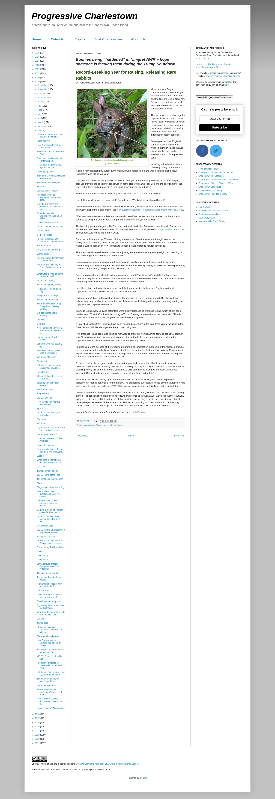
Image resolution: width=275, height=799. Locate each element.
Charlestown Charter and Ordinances (215, 172)
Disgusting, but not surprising (50, 487)
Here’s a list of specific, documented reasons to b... (49, 701)
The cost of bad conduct (48, 573)
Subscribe (219, 127)
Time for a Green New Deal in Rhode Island (51, 177)
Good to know (43, 590)
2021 (37, 73)
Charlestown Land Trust (209, 187)
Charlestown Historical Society (212, 194)
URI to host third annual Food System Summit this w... (51, 673)
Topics (80, 39)
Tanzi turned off (44, 245)
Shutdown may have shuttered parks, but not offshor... (49, 629)
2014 (37, 730)
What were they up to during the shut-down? (50, 275)
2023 (37, 65)
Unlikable (41, 619)
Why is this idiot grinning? (49, 250)
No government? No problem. (51, 708)
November (42, 89)
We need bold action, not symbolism (48, 413)
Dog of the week (44, 235)
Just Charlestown (108, 39)
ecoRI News (204, 207)
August (41, 101)
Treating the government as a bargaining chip (50, 650)
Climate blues (43, 230)
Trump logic (42, 623)
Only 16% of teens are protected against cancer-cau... (50, 206)
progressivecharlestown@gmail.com (223, 76)
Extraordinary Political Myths (50, 547)
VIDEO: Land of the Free (48, 475)
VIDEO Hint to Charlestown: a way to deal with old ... (51, 531)
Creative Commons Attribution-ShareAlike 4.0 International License (107, 764)
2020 (37, 77)
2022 (37, 69)
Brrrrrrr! (40, 186)
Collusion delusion (45, 526)
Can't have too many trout (49, 601)
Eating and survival (46, 536)
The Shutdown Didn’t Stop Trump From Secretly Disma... (49, 306)
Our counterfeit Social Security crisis (47, 314)
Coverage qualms (45, 171)
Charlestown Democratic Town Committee (218, 179)
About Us (138, 39)
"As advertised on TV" (47, 685)
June (40, 110)
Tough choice (43, 393)
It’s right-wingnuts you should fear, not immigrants (50, 135)
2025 (37, 57)
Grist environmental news (210, 214)
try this (207, 58)
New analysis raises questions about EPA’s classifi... (49, 494)
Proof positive (43, 141)
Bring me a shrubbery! (47, 295)
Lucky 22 (41, 551)
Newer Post (82, 436)
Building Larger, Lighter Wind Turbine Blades (50, 259)
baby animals (89, 425)
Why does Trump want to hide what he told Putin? (51, 613)
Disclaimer (42, 419)
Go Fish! (41, 324)
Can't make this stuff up (48, 222)
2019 (37, 81)
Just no (40, 456)
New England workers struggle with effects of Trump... (49, 643)
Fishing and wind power (48, 636)
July (39, 106)
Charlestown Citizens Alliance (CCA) (215, 183)
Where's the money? (46, 280)
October (41, 93)
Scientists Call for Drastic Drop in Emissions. (48, 351)
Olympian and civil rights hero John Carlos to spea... (51, 428)
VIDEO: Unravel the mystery (50, 226)
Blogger (143, 778)
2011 (37, 743)
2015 (37, 726)
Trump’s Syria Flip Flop (48, 471)
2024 (37, 61)
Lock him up (42, 555)
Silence (40, 483)
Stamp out (42, 423)
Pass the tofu (43, 372)
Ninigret (120, 425)
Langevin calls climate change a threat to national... (47, 503)
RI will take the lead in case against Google (49, 166)
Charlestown (101, 425)
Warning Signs (44, 254)
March (40, 122)
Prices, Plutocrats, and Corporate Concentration (50, 240)
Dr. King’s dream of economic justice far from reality (51, 511)
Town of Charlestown (208, 169)
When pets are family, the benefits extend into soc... (50, 461)
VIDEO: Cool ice (44, 398)
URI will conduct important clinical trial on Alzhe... (49, 366)
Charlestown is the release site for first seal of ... (49, 595)
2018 (37, 714)
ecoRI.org (111, 425)
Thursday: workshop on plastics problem (48, 680)
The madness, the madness (50, 479)
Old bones (42, 466)
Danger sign (42, 559)
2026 (37, 53)
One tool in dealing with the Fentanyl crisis (49, 159)
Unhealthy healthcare (47, 445)
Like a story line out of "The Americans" (49, 439)
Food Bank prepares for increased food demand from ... (49, 665)
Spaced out (42, 408)
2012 (37, 739)
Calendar (58, 39)
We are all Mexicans (46, 357)
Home (36, 39)
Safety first (42, 361)
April (39, 118)
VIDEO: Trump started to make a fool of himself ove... (48, 519)
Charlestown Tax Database (211, 176)
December (42, 85)
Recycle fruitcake (45, 389)
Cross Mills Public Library (210, 190)
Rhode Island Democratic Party (213, 210)
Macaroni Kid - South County (211, 221)
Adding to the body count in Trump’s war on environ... (50, 541)
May (39, 114)
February (41, 126)
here (227, 85)
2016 (37, 722)
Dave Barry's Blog (206, 218)
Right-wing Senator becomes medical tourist (50, 606)
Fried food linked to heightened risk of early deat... (49, 197)
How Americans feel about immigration (49, 146)
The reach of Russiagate (48, 182)
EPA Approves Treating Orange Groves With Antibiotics (48, 566)
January (41, 130)
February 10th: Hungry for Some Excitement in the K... (49, 267)
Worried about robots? (47, 191)
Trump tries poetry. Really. (49, 284)
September (42, 97)
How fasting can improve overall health (48, 403)
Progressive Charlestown (85, 16)
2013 (37, 735)
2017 (37, 718)
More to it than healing (47, 299)
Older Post (179, 436)
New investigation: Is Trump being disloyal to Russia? (50, 450)
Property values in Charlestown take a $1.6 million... (49, 216)
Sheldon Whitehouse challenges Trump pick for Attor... (50, 692)
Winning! (41, 319)
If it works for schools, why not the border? (49, 585)
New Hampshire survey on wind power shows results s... (50, 330)
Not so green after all (46, 434)
